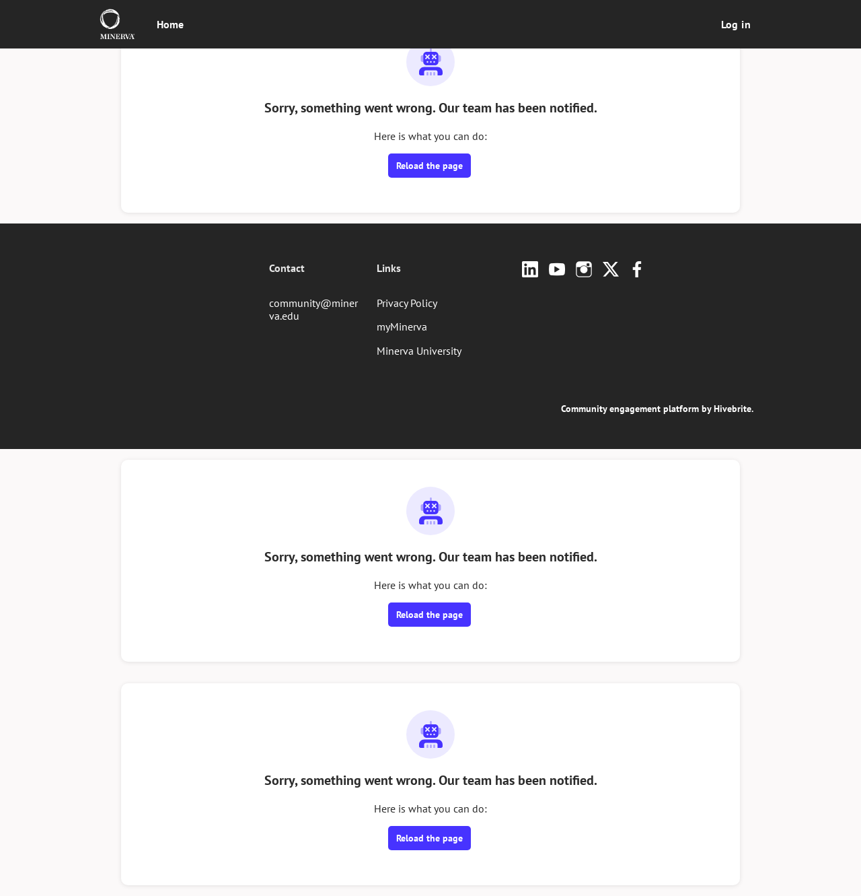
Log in (736, 24)
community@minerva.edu (313, 309)
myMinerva (402, 326)
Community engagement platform (630, 409)
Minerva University (419, 350)
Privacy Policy (407, 303)
